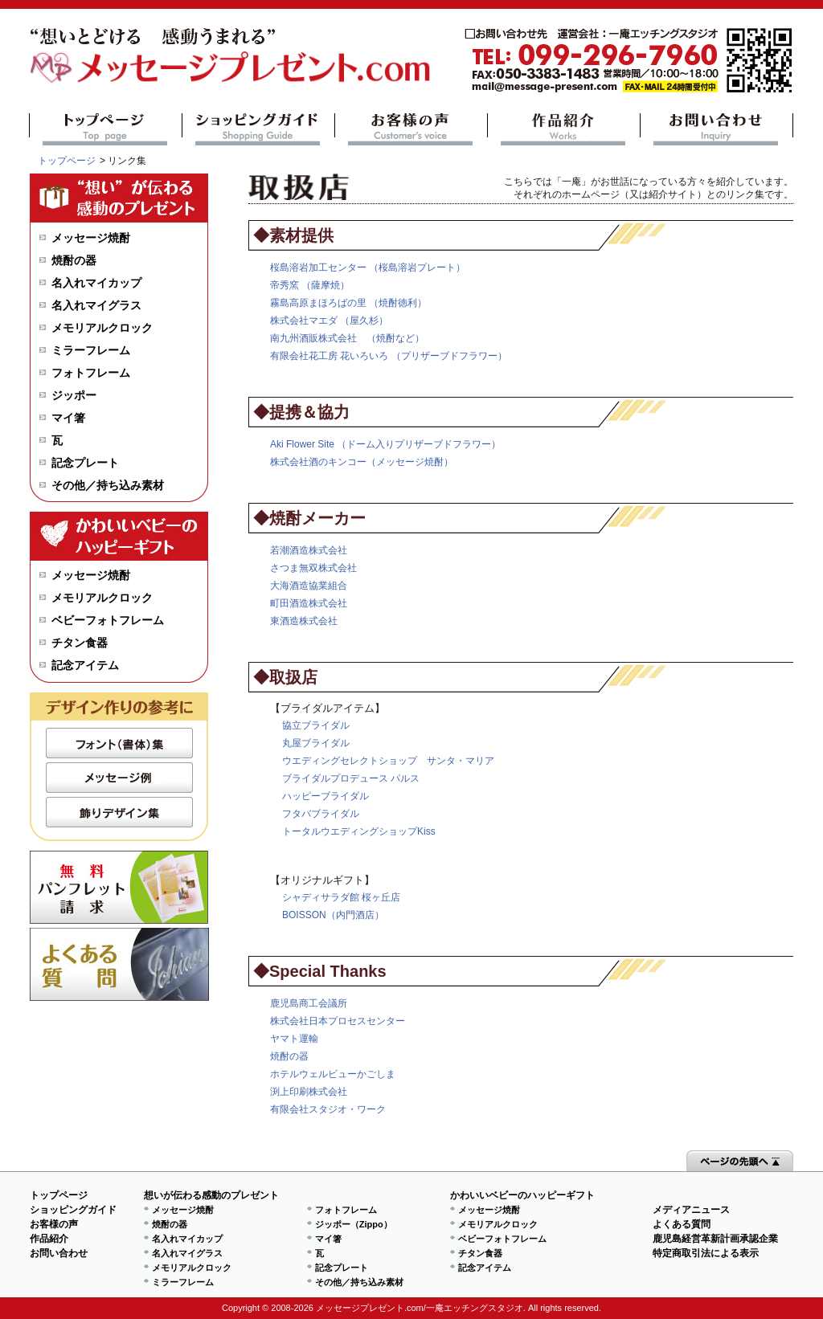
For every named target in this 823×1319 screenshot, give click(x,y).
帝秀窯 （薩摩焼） (310, 285)
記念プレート (85, 462)
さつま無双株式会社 (313, 568)
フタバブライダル (320, 813)
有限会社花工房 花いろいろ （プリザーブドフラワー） (388, 355)
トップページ (106, 129)
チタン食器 (79, 642)
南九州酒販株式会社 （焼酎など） (347, 338)
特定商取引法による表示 (706, 1253)
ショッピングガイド (258, 129)
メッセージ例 (119, 777)
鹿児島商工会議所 (308, 1003)
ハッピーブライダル (325, 796)
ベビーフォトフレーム (107, 620)
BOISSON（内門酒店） (333, 915)
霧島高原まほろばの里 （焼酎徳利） (348, 302)
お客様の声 (411, 129)
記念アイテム (85, 665)
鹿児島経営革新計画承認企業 (715, 1238)
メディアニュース (691, 1209)
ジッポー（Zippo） (353, 1224)
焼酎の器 (289, 1056)
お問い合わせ (716, 129)
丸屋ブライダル (316, 743)
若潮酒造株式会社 (308, 550)
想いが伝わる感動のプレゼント (211, 1195)
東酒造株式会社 (304, 621)
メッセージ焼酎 (90, 237)
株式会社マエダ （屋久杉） (329, 320)
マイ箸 (68, 417)
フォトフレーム (90, 372)
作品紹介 (564, 129)
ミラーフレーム (90, 350)
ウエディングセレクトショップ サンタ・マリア (388, 760)
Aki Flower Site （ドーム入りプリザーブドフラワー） (385, 444)
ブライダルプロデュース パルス (351, 778)
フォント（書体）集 (119, 743)
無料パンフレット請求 (119, 887)
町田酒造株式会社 (308, 603)
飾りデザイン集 (119, 812)
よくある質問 (119, 964)
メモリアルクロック (102, 327)
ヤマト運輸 (294, 1038)
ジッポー (73, 395)
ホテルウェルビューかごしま (332, 1074)
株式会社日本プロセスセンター (337, 1021)
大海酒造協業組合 (308, 585)
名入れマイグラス (96, 305)
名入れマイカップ (96, 282)
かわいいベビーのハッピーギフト (522, 1195)
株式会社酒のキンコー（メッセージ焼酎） (361, 462)
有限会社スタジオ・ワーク (328, 1109)
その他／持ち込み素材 (107, 485)
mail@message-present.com (628, 60)
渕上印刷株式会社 (308, 1091)
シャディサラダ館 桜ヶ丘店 (341, 897)
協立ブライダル (316, 725)
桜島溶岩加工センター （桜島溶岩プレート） (367, 267)
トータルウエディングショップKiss (359, 831)
